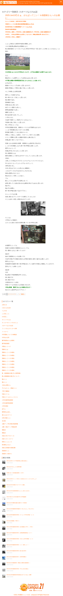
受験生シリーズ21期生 (8, 370)
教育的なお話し (6, 412)
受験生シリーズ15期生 (8, 352)
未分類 (4, 421)
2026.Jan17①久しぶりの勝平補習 (13, 466)
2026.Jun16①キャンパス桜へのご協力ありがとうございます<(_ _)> (21, 478)
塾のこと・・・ (6, 382)
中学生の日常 (5, 337)
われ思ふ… (5, 316)
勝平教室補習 (5, 343)
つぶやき (4, 310)
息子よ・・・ (5, 409)
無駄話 (4, 430)
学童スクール (5, 394)
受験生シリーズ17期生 (8, 358)
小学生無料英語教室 (7, 400)
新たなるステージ (7, 415)
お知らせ (4, 304)
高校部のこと (5, 450)
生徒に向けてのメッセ (8, 435)
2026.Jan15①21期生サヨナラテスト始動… (16, 484)
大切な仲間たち (6, 385)
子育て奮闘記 (5, 391)
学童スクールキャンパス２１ (10, 397)
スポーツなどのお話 (7, 325)
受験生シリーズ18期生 (8, 361)
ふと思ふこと (5, 313)
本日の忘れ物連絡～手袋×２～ (13, 520)
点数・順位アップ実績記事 (9, 427)
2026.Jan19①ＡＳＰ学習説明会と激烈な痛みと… (17, 460)
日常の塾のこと (6, 418)
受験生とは (5, 349)
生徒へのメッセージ (7, 438)
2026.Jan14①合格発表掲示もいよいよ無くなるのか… (18, 490)
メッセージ (5, 331)
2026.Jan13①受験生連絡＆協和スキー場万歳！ (16, 502)
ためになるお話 (6, 307)
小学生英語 (5, 406)
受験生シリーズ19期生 (8, 364)
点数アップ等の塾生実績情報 (10, 424)
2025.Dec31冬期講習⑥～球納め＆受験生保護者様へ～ (18, 562)
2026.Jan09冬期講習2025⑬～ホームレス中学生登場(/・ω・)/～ (20, 514)
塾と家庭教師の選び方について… (11, 376)
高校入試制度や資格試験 (9, 447)
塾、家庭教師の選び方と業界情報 (11, 373)
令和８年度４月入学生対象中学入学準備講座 (16, 496)
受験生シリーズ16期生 (8, 355)
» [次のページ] (19, 294)
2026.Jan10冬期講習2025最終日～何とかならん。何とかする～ (20, 508)
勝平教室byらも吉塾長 (8, 340)
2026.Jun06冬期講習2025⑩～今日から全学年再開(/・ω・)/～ (19, 538)
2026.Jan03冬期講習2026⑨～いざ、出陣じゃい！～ (18, 544)
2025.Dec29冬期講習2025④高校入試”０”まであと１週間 (18, 574)
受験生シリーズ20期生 (8, 367)
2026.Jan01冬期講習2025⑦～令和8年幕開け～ (16, 556)
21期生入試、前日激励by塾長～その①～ (15, 472)
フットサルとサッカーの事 (9, 328)
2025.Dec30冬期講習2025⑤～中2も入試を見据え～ (17, 568)
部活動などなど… (7, 444)
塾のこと (4, 379)
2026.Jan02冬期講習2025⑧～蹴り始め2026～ (16, 550)
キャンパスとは (6, 319)
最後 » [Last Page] (23, 294)
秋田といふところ (7, 441)
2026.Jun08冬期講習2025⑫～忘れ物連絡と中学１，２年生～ (19, 526)
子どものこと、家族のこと (9, 388)
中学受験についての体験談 (9, 334)
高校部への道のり (7, 453)
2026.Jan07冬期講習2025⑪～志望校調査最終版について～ (19, 532)
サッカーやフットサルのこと (10, 322)
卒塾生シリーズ (6, 346)
